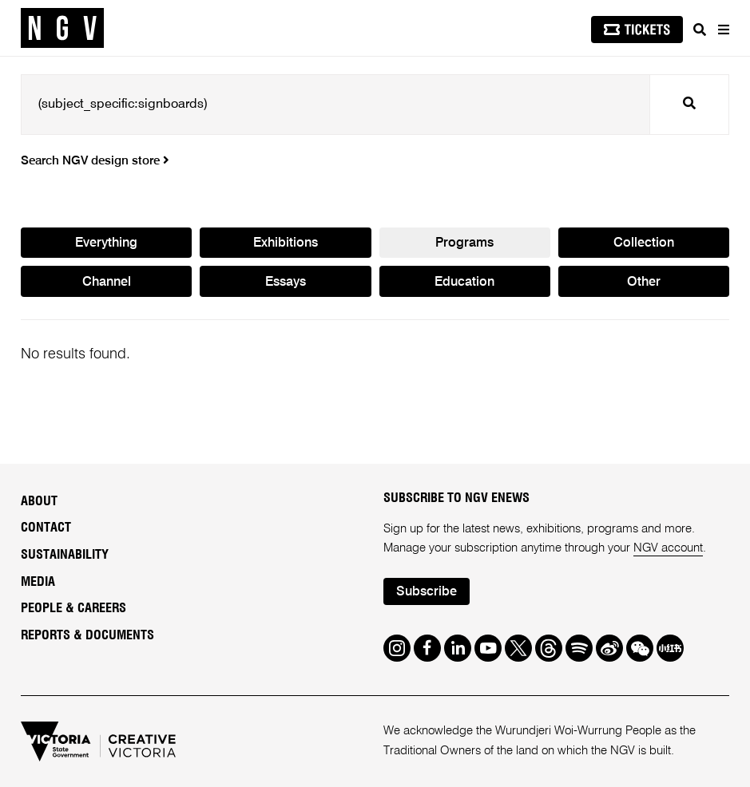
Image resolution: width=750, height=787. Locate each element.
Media (38, 581)
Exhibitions (285, 243)
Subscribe (426, 592)
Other (644, 282)
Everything (106, 243)
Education (464, 282)
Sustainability (65, 554)
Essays (285, 282)
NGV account (668, 548)
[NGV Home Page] (62, 28)
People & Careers (73, 608)
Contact (46, 527)
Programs (464, 243)
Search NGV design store (95, 161)
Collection (643, 243)
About (39, 501)
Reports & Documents (87, 635)
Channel (106, 282)
